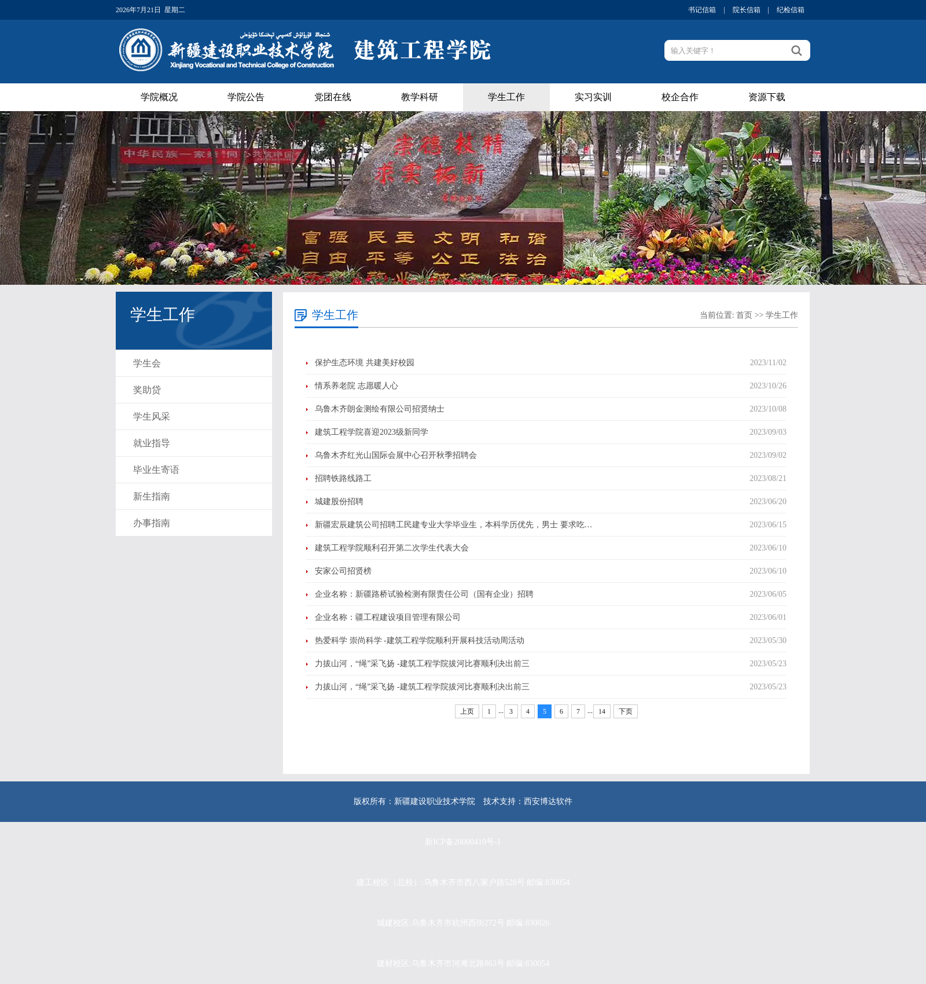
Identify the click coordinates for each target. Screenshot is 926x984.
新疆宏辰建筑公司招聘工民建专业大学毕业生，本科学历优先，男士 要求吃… (454, 524)
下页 (626, 711)
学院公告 (245, 97)
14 (601, 711)
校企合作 (680, 97)
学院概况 (159, 97)
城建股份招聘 (339, 501)
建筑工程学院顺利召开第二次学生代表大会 (392, 548)
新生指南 (151, 496)
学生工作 (506, 97)
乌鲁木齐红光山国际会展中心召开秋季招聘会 (396, 455)
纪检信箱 (790, 10)
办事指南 (151, 523)
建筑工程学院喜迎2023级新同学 (371, 432)
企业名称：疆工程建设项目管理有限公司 (388, 617)
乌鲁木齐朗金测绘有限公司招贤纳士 (379, 409)
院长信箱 (746, 10)
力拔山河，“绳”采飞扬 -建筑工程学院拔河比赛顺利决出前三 (422, 663)
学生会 (147, 363)
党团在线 (332, 97)
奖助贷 (147, 390)
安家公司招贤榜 (343, 571)
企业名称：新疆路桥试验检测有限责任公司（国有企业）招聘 (424, 594)
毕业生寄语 (156, 470)
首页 (744, 315)
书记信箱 (702, 10)
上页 (467, 711)
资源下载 (766, 97)
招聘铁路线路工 (343, 478)
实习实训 (593, 97)
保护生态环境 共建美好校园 (364, 362)
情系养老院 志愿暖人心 (356, 385)
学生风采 (151, 416)
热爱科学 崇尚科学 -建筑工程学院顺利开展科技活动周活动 (419, 640)
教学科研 (419, 97)
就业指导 (151, 443)
